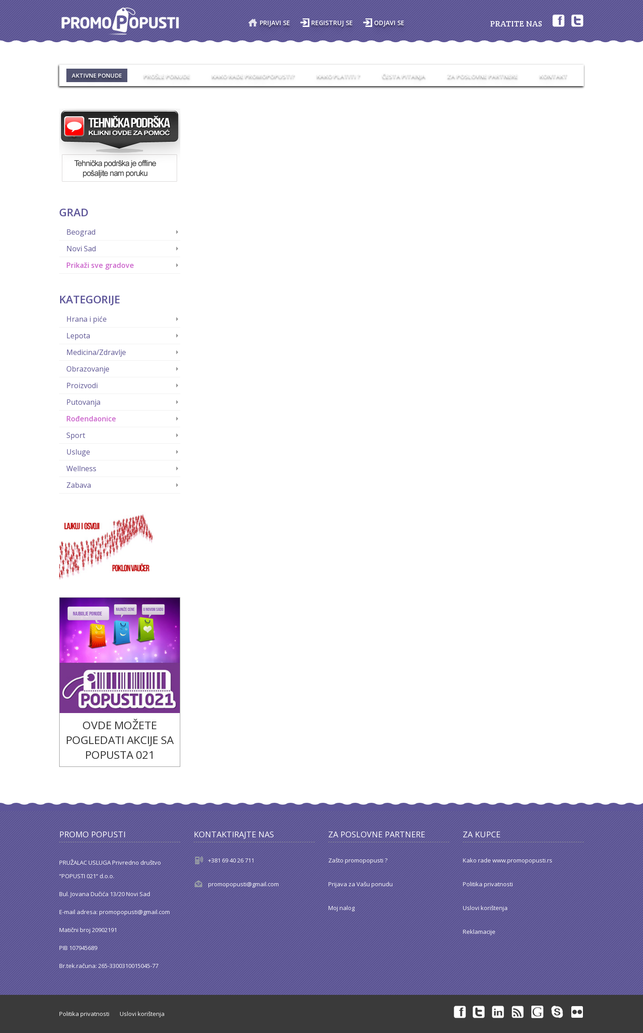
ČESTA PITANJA (404, 75)
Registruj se (332, 22)
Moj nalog (341, 908)
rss (518, 1011)
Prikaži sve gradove (100, 265)
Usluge (78, 452)
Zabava (78, 485)
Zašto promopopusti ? (357, 860)
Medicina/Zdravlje (96, 352)
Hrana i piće (86, 319)
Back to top (628, 1019)
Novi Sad (81, 249)
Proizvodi (82, 385)
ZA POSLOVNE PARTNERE (482, 75)
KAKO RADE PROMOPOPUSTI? (253, 75)
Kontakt (553, 75)
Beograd (81, 232)
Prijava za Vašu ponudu (360, 884)
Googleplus (538, 1011)
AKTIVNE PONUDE (97, 75)
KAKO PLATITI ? (339, 75)
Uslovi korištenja (485, 908)
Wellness (81, 468)
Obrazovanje (87, 369)
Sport (75, 435)
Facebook (558, 20)
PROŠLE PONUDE (166, 75)
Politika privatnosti (488, 884)
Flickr (577, 1011)
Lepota (78, 336)
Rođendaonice (91, 419)
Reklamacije (479, 932)
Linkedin (498, 1011)
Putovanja (83, 402)
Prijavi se (275, 22)
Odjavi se (389, 22)
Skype (558, 1011)
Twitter (577, 20)
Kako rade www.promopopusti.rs (507, 860)
